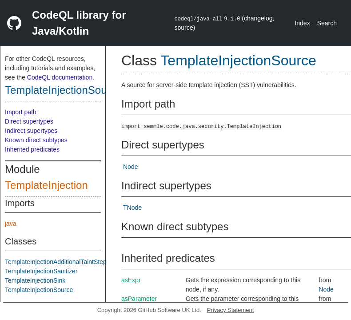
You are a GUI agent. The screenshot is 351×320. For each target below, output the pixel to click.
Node (130, 166)
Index (302, 23)
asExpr (131, 280)
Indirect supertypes (31, 130)
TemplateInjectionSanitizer (41, 271)
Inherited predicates (32, 149)
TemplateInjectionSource (63, 90)
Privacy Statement (230, 310)
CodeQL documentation (59, 77)
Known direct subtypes (36, 140)
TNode (132, 207)
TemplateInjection (46, 185)
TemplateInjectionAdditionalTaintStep (56, 261)
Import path (20, 112)
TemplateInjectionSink (35, 280)
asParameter (139, 298)
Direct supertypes (29, 121)
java (10, 223)
